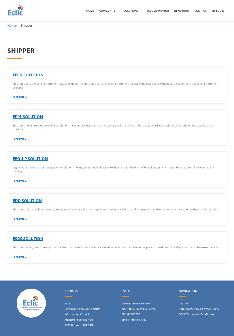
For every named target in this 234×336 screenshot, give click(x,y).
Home (90, 10)
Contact (200, 10)
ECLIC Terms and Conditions (196, 314)
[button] (116, 11)
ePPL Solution (28, 116)
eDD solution (27, 200)
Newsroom (181, 10)
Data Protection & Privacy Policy (199, 309)
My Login (218, 10)
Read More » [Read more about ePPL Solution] (20, 138)
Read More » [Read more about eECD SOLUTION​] (20, 97)
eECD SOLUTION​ (28, 74)
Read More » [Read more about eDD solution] (20, 218)
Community (108, 11)
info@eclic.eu (138, 319)
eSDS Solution (28, 238)
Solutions (132, 11)
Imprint (183, 303)
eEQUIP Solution (30, 158)
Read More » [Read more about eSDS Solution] (20, 256)
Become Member (158, 10)
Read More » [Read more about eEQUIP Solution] (20, 180)
